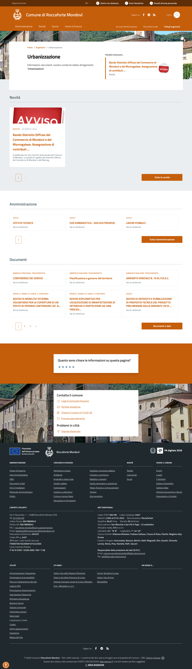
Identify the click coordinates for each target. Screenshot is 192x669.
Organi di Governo (17, 470)
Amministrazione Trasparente (22, 573)
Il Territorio (160, 479)
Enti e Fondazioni (17, 487)
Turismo (93, 492)
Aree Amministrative (19, 475)
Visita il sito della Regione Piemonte (69, 573)
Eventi (159, 470)
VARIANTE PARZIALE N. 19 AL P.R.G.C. (147, 278)
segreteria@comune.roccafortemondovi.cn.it (35, 530)
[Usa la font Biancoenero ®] (107, 3)
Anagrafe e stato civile (63, 479)
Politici (12, 496)
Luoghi (159, 475)
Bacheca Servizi (16, 603)
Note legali (14, 616)
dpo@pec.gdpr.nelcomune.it (114, 556)
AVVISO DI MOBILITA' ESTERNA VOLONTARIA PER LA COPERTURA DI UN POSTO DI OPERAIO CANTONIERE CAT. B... (37, 302)
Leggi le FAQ (15, 586)
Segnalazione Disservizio (20, 594)
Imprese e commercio (99, 475)
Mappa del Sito (16, 637)
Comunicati (132, 475)
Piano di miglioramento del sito (23, 581)
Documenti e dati (162, 326)
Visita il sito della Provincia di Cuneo (69, 577)
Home (30, 47)
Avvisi (129, 293)
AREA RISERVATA (94, 664)
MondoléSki (102, 581)
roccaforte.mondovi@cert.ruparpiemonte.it (34, 527)
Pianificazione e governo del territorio (91, 278)
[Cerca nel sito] (177, 15)
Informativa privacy (18, 611)
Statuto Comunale (18, 607)
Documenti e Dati (17, 483)
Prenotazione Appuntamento (22, 590)
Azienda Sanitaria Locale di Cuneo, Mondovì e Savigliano (78, 581)
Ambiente (58, 475)
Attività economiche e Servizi (169, 492)
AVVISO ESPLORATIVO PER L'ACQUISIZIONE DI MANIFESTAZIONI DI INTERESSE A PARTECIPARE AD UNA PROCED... (92, 304)
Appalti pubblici (60, 483)
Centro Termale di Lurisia (108, 573)
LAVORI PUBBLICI (136, 223)
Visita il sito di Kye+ (105, 577)
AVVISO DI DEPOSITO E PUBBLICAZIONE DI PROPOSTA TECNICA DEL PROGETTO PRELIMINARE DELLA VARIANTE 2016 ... (149, 302)
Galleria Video (162, 487)
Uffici (16, 217)
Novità (16, 129)
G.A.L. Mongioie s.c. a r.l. (64, 586)
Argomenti (40, 47)
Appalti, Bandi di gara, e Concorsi (31, 293)
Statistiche (14, 633)
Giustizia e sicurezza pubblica (102, 470)
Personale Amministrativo (21, 492)
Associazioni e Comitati (166, 496)
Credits (13, 624)
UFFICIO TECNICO (23, 223)
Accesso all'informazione (126, 26)
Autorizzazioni (60, 487)
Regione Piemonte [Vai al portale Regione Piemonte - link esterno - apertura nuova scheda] (19, 3)
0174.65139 (18, 518)
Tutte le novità (162, 177)
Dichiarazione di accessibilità (22, 577)
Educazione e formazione (65, 500)
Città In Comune (153, 657)
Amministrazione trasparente (29, 273)
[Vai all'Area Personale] (163, 3)
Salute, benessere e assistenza (103, 483)
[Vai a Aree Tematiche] (134, 3)
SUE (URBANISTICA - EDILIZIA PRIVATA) (92, 223)
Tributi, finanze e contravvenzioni (104, 487)
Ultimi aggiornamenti (19, 628)
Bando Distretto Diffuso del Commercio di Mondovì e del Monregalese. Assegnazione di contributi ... (133, 66)
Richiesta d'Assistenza (19, 598)
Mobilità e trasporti (98, 479)
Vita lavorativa (96, 496)
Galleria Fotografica (164, 483)
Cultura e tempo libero (63, 496)
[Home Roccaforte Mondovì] (47, 14)
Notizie (130, 470)
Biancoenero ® (106, 661)
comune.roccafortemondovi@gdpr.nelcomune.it (124, 553)
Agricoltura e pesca (62, 470)
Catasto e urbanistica (63, 492)
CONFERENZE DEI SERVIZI (28, 278)
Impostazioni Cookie (18, 620)
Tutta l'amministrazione (162, 239)
